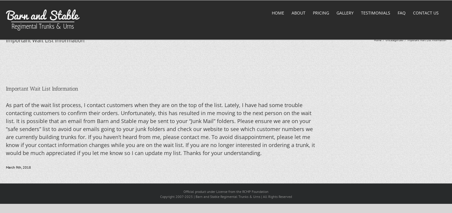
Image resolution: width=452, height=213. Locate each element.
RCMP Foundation (255, 191)
